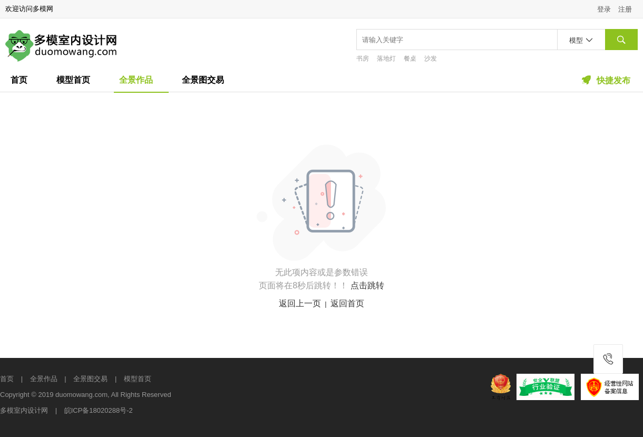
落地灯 (386, 58)
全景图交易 (203, 79)
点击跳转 (367, 285)
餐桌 (410, 58)
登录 (604, 9)
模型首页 (73, 79)
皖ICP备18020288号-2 (98, 410)
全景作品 (136, 79)
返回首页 (347, 303)
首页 (19, 79)
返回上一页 (300, 303)
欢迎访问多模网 (29, 9)
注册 (625, 9)
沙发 (430, 58)
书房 (362, 58)
